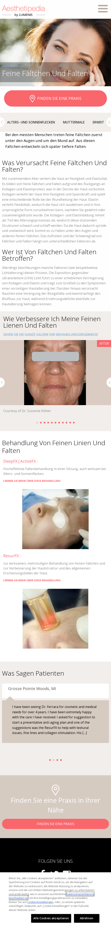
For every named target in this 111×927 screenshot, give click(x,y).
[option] (31, 122)
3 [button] (44, 422)
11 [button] (74, 422)
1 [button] (37, 422)
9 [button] (66, 422)
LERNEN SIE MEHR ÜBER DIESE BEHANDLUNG (32, 481)
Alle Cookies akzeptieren (51, 918)
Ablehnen (86, 918)
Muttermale (74, 122)
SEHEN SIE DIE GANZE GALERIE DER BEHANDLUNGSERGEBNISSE (50, 334)
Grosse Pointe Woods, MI (32, 688)
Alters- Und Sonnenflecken (31, 122)
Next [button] (108, 122)
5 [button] (52, 422)
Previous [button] (2, 122)
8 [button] (63, 422)
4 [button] (48, 422)
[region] (55, 899)
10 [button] (70, 422)
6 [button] (55, 422)
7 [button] (59, 422)
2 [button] (41, 422)
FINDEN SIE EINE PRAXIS (56, 99)
